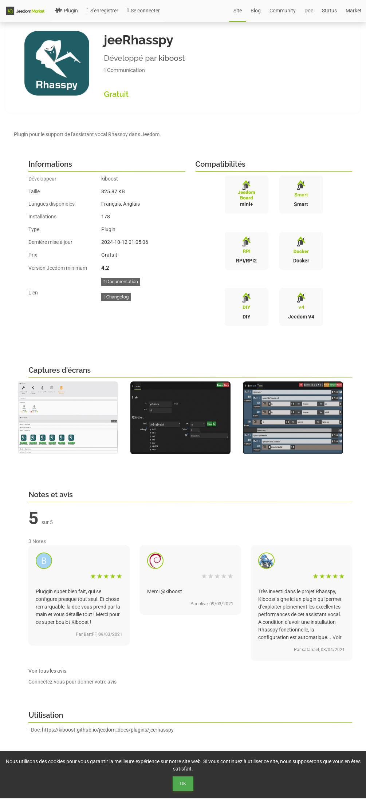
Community (282, 10)
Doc (308, 10)
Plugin (66, 10)
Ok (183, 783)
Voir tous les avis (47, 671)
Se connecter (143, 10)
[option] (70, 417)
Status (329, 10)
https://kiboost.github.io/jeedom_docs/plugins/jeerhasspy (108, 730)
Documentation (120, 281)
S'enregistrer (102, 10)
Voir (337, 637)
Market (354, 10)
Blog (256, 10)
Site (237, 10)
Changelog (116, 297)
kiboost (171, 58)
